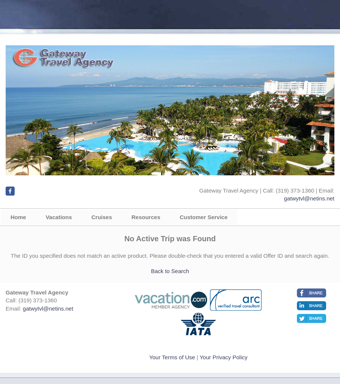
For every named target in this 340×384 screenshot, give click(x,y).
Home (18, 217)
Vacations (59, 217)
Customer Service (204, 217)
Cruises (101, 217)
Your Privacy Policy (223, 357)
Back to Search (170, 271)
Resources (146, 217)
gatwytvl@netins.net (309, 198)
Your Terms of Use (172, 357)
